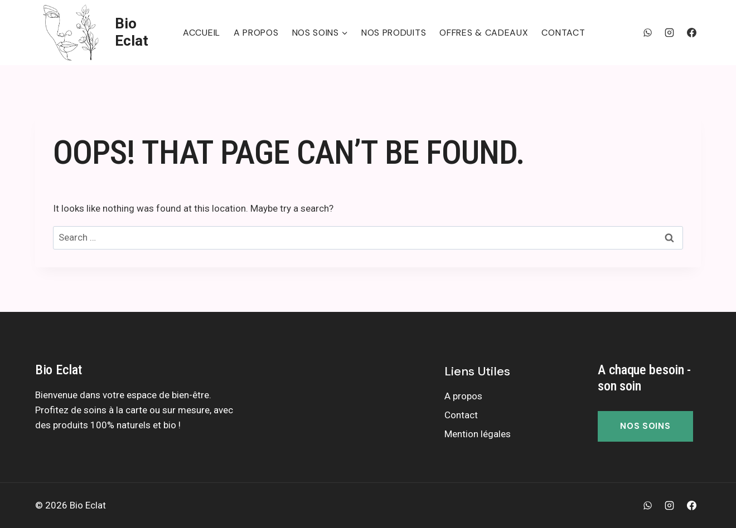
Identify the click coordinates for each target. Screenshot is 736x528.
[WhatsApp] (647, 32)
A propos (256, 32)
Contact (563, 32)
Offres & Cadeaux (483, 32)
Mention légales (477, 433)
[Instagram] (669, 32)
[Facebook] (691, 32)
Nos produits (393, 32)
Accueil (201, 32)
